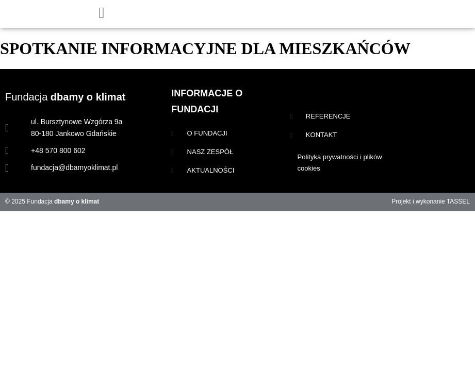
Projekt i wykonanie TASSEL (430, 201)
